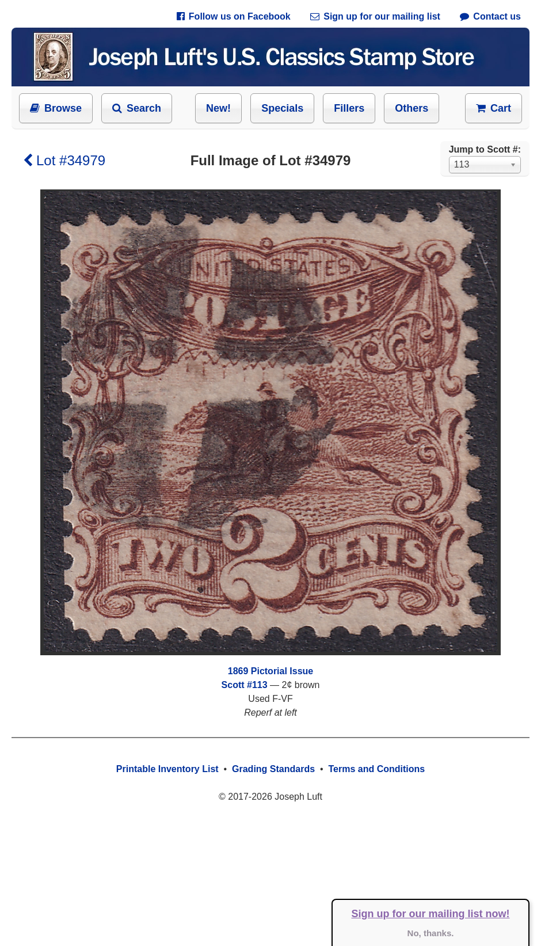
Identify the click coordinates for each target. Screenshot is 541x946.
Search (136, 108)
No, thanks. (430, 933)
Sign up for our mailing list (375, 16)
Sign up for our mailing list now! (431, 914)
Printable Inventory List (167, 769)
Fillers (349, 108)
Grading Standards (273, 769)
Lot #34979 (64, 160)
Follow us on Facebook (234, 16)
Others (411, 108)
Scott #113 (245, 685)
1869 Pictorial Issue (271, 671)
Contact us (490, 16)
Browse (56, 108)
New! (218, 108)
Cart (493, 108)
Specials (282, 108)
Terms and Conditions (376, 769)
